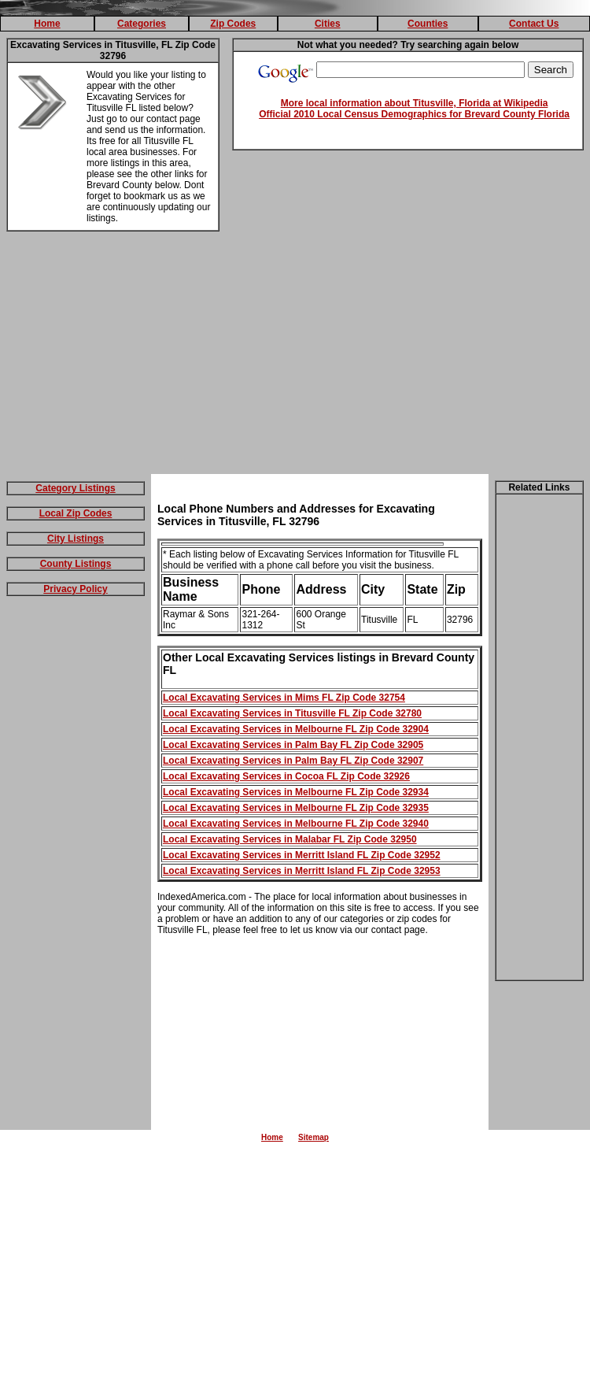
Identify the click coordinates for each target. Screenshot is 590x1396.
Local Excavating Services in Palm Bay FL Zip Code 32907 (293, 760)
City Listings (75, 538)
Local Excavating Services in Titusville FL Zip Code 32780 (292, 713)
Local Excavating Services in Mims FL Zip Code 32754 (284, 697)
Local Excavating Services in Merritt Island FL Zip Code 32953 (302, 870)
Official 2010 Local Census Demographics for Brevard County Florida (414, 114)
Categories (141, 23)
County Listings (76, 563)
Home (47, 23)
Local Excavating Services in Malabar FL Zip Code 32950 (290, 839)
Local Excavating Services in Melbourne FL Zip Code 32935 (296, 807)
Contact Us (534, 23)
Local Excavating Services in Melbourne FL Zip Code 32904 (296, 729)
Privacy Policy (75, 588)
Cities (328, 23)
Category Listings (75, 488)
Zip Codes (233, 23)
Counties (427, 23)
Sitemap (313, 1137)
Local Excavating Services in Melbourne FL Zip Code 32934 (296, 792)
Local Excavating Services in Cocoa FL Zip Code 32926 (286, 776)
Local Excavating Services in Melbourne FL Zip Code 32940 (296, 823)
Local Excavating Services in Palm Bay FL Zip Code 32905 (293, 744)
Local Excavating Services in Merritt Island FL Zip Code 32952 (302, 855)
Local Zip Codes (75, 513)
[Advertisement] (295, 356)
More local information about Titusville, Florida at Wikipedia (414, 103)
